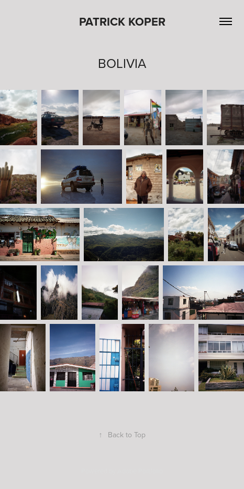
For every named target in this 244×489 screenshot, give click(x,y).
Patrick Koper (122, 21)
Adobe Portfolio (140, 470)
